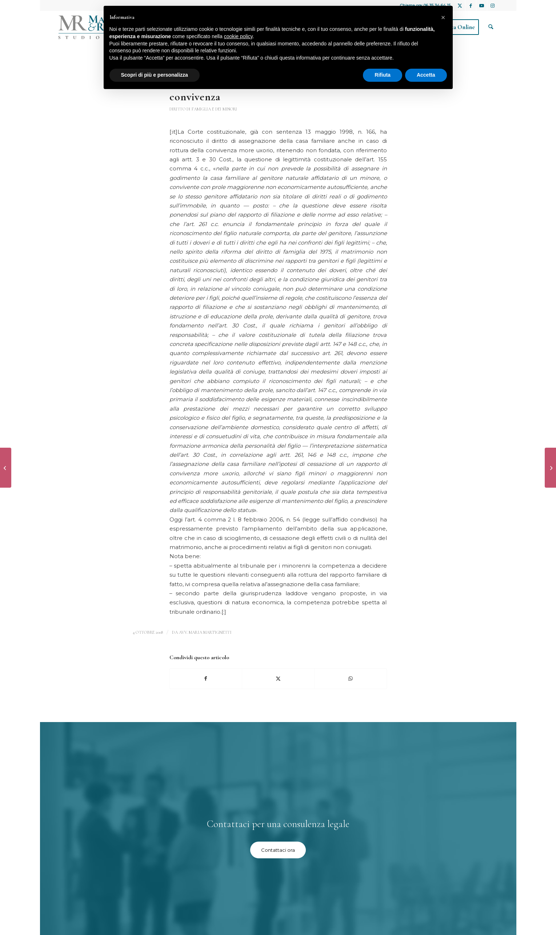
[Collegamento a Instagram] (492, 5)
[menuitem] (491, 27)
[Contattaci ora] (278, 850)
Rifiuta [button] (383, 75)
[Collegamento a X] (460, 5)
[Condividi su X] (278, 679)
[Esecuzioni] (5, 468)
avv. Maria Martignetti (205, 632)
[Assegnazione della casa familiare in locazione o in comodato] (550, 468)
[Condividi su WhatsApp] (351, 679)
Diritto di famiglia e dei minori (203, 109)
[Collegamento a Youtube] (481, 5)
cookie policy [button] (238, 36)
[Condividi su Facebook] (206, 679)
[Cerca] (491, 27)
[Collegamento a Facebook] (470, 5)
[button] (443, 17)
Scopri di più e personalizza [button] (154, 75)
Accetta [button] (426, 75)
